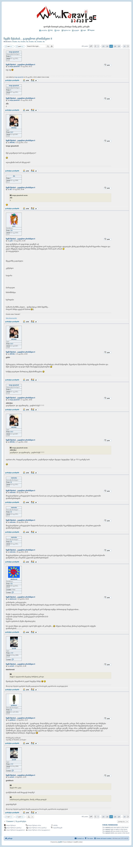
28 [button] (115, 46)
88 (11, 482)
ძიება (57, 30)
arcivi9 (14, 648)
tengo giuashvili (14, 52)
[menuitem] (83, 30)
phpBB (60, 842)
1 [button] (98, 46)
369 (11, 230)
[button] (91, 46)
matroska (14, 478)
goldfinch (14, 705)
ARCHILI (14, 128)
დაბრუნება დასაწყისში (12, 80)
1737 (11, 653)
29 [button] (119, 46)
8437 (11, 132)
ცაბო (13, 226)
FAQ (50, 30)
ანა (14, 176)
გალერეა (43, 30)
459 (11, 583)
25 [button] (103, 46)
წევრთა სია (66, 30)
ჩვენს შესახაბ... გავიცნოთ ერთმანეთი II (28, 38)
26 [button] (107, 46)
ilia (19, 41)
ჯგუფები (75, 30)
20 (11, 710)
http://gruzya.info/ (11, 318)
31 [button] (125, 46)
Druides (14, 41)
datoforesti (14, 579)
